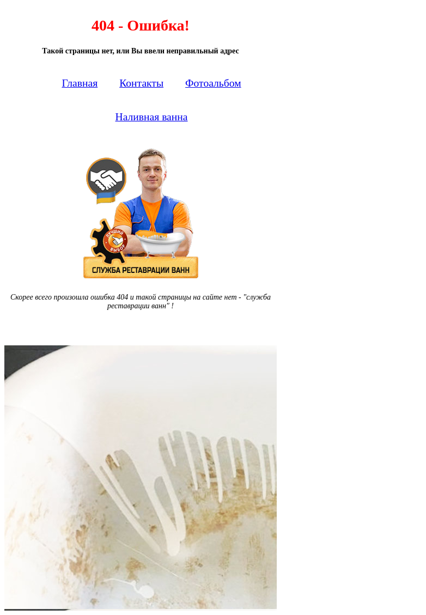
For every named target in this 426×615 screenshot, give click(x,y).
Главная (80, 83)
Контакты (141, 83)
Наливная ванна (151, 117)
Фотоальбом (213, 83)
